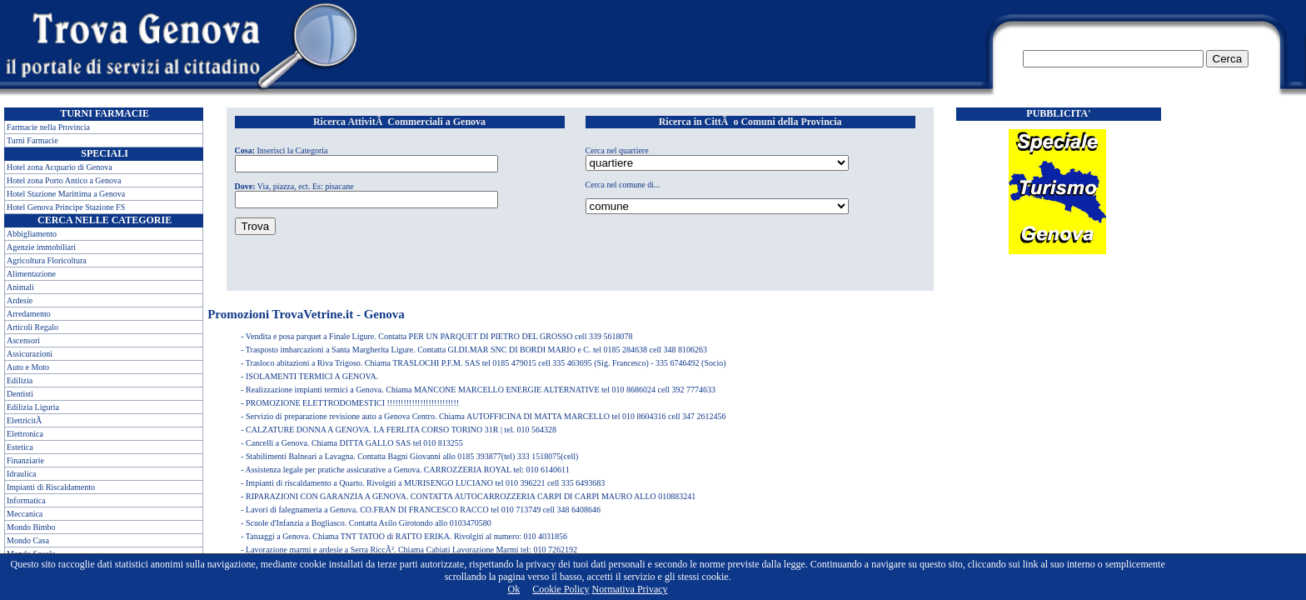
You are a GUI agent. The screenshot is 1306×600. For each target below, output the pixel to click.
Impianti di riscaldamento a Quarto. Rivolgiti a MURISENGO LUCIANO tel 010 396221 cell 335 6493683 (425, 483)
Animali (20, 287)
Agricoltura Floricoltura (47, 260)
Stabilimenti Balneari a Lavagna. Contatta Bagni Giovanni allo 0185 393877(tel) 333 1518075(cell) (412, 456)
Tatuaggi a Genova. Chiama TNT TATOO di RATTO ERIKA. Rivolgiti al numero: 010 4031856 (406, 536)
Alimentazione (31, 273)
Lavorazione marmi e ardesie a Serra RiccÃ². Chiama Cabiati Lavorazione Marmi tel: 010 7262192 (411, 549)
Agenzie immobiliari (41, 247)
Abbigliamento (32, 233)
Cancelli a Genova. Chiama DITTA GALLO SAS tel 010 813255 (354, 443)
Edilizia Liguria (33, 407)
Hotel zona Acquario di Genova (59, 167)
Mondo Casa (28, 540)
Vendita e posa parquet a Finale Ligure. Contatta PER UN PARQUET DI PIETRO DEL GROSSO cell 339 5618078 (439, 336)
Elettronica (25, 433)
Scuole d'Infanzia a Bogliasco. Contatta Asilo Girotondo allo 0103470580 (368, 523)
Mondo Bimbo (31, 527)
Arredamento (29, 313)
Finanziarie (25, 460)
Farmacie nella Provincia (48, 127)
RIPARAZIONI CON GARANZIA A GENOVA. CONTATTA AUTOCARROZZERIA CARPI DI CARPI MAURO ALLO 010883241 (470, 496)
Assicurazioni (29, 353)
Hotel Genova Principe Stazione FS (66, 207)
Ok (514, 589)
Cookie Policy (560, 589)
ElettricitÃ (25, 420)
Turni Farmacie (32, 140)
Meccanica (24, 513)
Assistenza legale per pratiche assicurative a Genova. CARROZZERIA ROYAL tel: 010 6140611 (407, 469)
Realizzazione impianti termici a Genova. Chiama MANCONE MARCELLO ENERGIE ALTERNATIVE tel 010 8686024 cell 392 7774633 (480, 389)
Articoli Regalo (32, 327)
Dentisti (20, 393)
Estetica (20, 447)
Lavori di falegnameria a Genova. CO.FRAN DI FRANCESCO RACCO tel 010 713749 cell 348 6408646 (423, 509)
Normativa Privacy (630, 589)
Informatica (26, 500)
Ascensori (23, 340)
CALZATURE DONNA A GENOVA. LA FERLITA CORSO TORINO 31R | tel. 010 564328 (401, 429)
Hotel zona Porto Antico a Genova (64, 180)
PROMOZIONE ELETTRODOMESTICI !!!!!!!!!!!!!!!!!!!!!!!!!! (352, 403)
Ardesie (19, 300)
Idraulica (22, 473)
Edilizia (19, 380)
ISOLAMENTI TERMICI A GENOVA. (312, 376)
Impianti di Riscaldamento (51, 487)
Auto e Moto (28, 367)
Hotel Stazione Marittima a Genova (66, 193)
